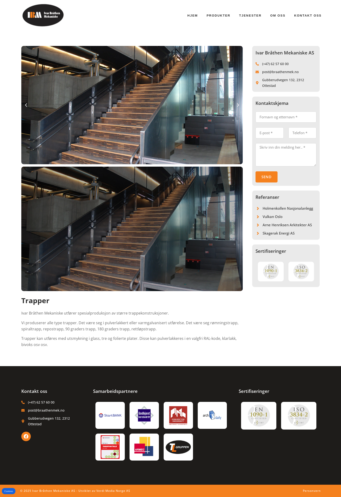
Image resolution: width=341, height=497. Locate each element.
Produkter (218, 15)
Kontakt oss (308, 15)
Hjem (192, 15)
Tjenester (250, 15)
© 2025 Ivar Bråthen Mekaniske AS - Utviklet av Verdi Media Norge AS (75, 491)
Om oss (277, 15)
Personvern (312, 491)
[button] (26, 105)
